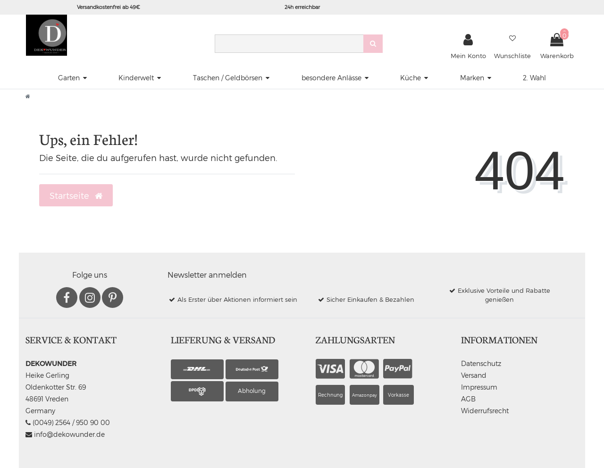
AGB (468, 399)
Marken (472, 78)
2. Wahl (534, 78)
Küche (410, 78)
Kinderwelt (136, 78)
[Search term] (289, 43)
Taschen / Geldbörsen (227, 78)
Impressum (479, 387)
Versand (474, 375)
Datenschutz (481, 363)
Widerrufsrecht (485, 411)
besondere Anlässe (331, 78)
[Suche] (373, 43)
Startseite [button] (76, 195)
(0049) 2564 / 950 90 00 (67, 422)
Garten (69, 78)
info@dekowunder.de (65, 434)
